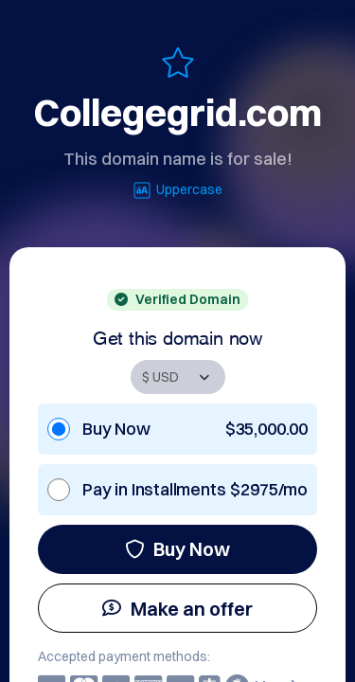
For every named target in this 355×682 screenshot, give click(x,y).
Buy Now (177, 549)
